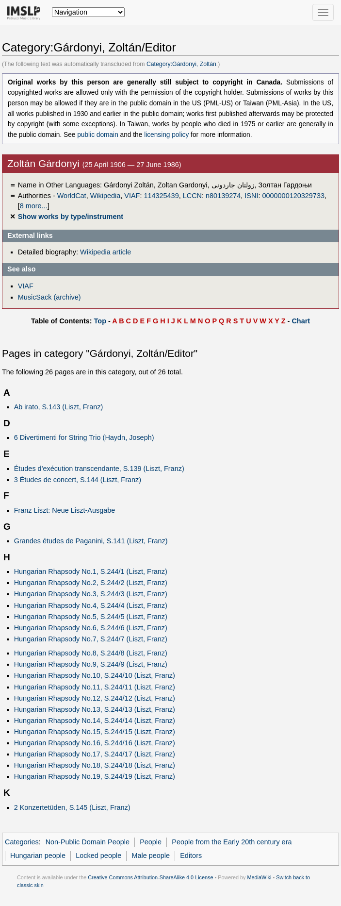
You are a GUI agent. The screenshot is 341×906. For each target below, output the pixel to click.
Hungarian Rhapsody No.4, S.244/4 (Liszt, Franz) (90, 605)
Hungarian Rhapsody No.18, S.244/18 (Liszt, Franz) (94, 765)
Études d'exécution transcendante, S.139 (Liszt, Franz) (99, 468)
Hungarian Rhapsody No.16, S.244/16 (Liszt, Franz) (94, 743)
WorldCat (71, 196)
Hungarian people (37, 855)
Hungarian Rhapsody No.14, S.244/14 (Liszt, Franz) (94, 720)
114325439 (161, 196)
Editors (191, 855)
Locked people (98, 855)
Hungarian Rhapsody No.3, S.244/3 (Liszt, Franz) (90, 594)
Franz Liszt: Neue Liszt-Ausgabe (64, 510)
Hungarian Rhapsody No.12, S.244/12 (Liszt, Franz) (94, 698)
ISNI (251, 196)
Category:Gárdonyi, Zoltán (181, 64)
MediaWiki (259, 877)
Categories (22, 842)
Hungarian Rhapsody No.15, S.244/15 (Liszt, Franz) (94, 732)
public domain (97, 134)
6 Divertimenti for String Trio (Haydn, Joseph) (84, 437)
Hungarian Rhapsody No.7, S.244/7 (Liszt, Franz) (90, 639)
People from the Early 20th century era (232, 842)
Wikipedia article (105, 252)
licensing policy (166, 134)
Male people (150, 855)
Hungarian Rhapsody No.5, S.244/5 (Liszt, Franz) (90, 617)
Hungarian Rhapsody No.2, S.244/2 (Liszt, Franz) (90, 583)
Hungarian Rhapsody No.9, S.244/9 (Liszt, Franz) (90, 664)
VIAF (132, 196)
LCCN (192, 196)
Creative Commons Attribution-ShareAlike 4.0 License (150, 877)
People (151, 842)
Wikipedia (105, 196)
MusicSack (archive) (49, 297)
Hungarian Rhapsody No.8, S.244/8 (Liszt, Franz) (90, 653)
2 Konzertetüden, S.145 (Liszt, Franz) (72, 807)
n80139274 (223, 196)
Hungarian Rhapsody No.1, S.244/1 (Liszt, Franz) (90, 571)
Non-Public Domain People (88, 842)
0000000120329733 (293, 196)
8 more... (34, 206)
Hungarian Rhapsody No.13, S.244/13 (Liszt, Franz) (94, 709)
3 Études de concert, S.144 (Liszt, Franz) (77, 480)
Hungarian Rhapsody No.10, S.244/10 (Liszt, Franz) (94, 675)
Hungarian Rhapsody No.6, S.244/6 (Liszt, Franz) (90, 628)
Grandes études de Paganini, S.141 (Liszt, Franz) (91, 541)
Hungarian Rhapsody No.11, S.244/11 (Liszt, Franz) (94, 687)
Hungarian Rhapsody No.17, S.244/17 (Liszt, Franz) (94, 754)
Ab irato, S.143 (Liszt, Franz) (58, 407)
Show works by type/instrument (70, 216)
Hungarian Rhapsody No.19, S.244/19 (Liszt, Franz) (94, 776)
